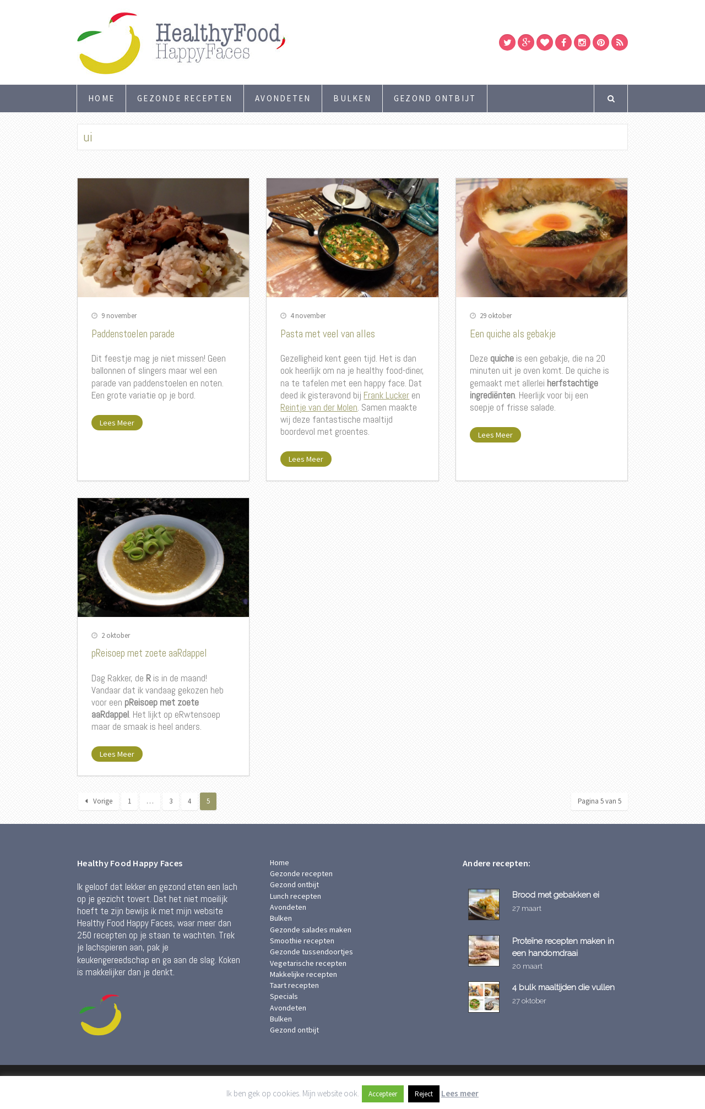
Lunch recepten (295, 896)
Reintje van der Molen (318, 407)
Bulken (352, 98)
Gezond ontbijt (435, 98)
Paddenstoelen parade (133, 334)
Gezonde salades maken (310, 930)
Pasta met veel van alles (327, 334)
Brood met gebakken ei (555, 894)
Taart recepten (294, 985)
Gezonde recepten (184, 98)
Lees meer (460, 1093)
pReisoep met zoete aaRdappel (149, 653)
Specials (284, 996)
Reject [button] (424, 1094)
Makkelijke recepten (303, 974)
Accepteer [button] (382, 1094)
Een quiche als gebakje (513, 334)
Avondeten (283, 98)
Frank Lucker (386, 395)
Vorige (98, 801)
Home (101, 98)
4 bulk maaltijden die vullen (563, 987)
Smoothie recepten (302, 941)
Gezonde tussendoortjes (311, 952)
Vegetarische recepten (308, 963)
